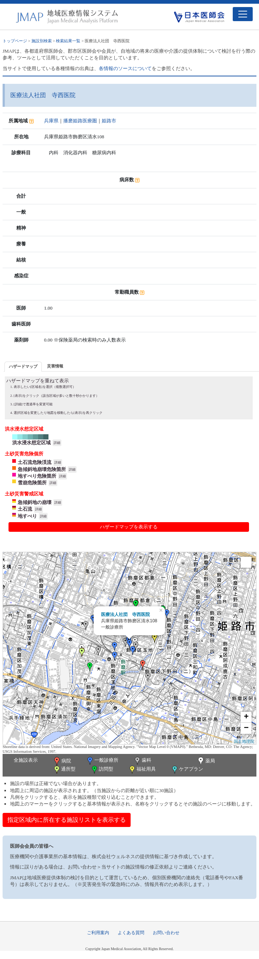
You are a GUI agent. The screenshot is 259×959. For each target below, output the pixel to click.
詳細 (57, 443)
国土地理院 (244, 741)
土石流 (25, 509)
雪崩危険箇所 (32, 482)
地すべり (27, 516)
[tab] (23, 367)
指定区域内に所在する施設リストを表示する (66, 820)
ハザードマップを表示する (129, 527)
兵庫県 (51, 120)
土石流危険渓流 (34, 462)
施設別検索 (41, 41)
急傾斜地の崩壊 (34, 502)
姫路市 (109, 120)
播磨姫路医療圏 (80, 120)
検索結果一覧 (68, 41)
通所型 (64, 770)
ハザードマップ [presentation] (23, 366)
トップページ (15, 41)
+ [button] (246, 717)
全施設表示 (26, 760)
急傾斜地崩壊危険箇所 (42, 469)
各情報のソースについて (125, 68)
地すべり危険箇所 (37, 476)
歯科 (142, 761)
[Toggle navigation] (242, 14)
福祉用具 (142, 770)
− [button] (246, 728)
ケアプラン (187, 770)
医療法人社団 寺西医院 (125, 614)
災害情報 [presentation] (55, 366)
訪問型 (101, 770)
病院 (62, 761)
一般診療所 (102, 761)
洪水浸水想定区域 (31, 442)
